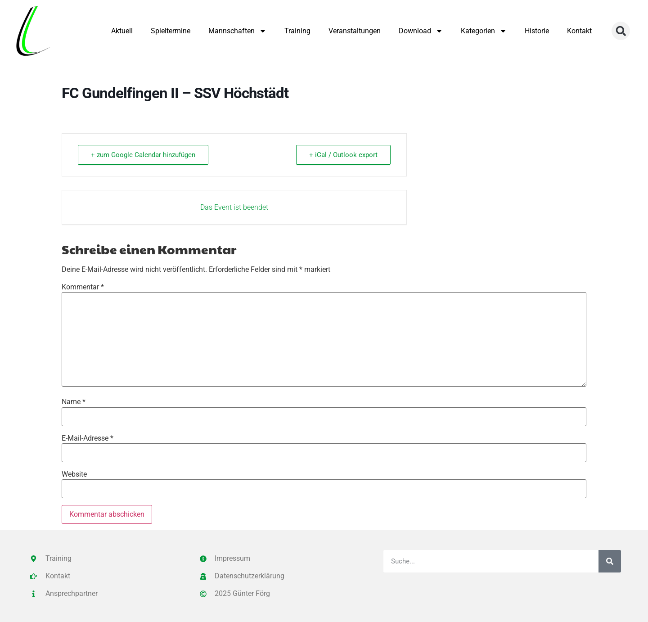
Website (74, 474)
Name (74, 402)
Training (297, 31)
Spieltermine (170, 31)
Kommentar (83, 287)
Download (421, 31)
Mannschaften (237, 31)
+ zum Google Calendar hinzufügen (143, 155)
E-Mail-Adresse (87, 438)
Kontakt (579, 31)
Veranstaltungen (354, 31)
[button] (621, 31)
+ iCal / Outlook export (343, 155)
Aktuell (122, 31)
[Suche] (609, 561)
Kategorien (484, 31)
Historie (537, 31)
